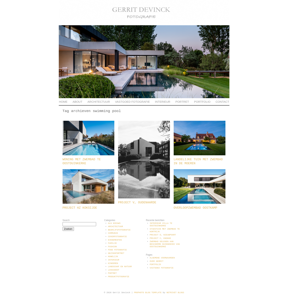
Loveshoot (113, 270)
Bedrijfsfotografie (119, 230)
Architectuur (98, 101)
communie (113, 233)
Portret (182, 101)
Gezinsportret (116, 253)
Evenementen (115, 240)
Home (63, 101)
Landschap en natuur (120, 266)
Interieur (162, 101)
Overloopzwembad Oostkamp (195, 208)
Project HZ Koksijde (80, 208)
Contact (222, 101)
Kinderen (113, 263)
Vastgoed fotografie (132, 101)
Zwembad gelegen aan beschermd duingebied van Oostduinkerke (165, 244)
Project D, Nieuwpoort (163, 235)
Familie (112, 243)
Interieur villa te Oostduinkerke (161, 224)
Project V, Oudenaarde (137, 202)
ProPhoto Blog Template (148, 292)
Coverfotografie (117, 236)
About (77, 101)
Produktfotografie (118, 276)
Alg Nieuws (114, 223)
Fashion (112, 246)
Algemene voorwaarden (162, 258)
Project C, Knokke (160, 238)
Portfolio (202, 101)
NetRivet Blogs (175, 292)
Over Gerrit (157, 261)
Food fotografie (117, 250)
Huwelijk (113, 256)
